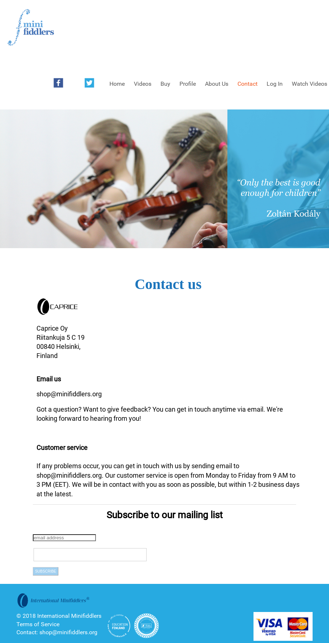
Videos (142, 83)
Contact (247, 83)
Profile (187, 83)
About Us (216, 83)
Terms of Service (37, 624)
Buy (165, 83)
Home (117, 83)
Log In (275, 83)
